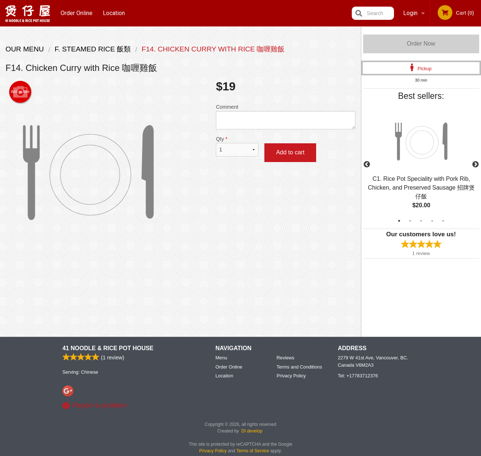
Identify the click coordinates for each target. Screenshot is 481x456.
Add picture (20, 92)
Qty (237, 146)
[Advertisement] (180, 279)
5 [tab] (443, 221)
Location (114, 13)
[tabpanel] (421, 165)
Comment (285, 116)
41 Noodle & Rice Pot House (107, 348)
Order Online (77, 13)
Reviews (285, 358)
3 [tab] (421, 221)
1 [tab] (399, 221)
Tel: (358, 376)
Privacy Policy (291, 376)
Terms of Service (252, 451)
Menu (221, 358)
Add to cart (290, 152)
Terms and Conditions (299, 367)
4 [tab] (432, 221)
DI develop (251, 431)
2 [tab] (410, 221)
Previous (366, 164)
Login (410, 13)
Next (475, 164)
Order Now (421, 43)
